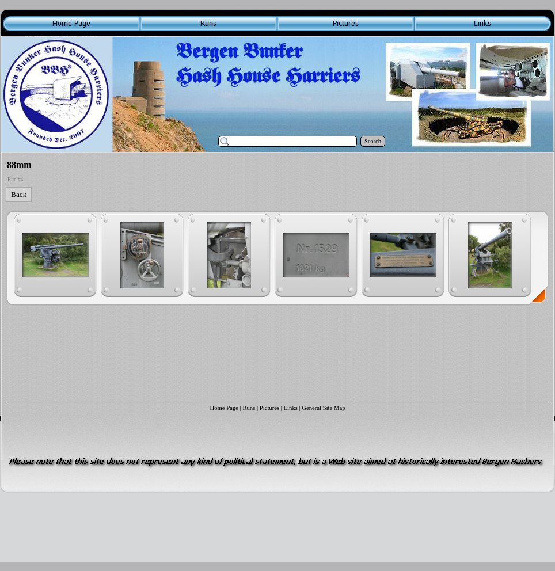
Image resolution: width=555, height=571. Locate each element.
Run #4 (15, 179)
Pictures (269, 408)
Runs (248, 408)
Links (291, 408)
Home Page (224, 408)
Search (372, 141)
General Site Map (323, 408)
